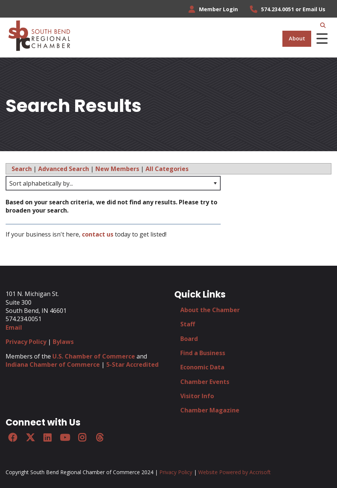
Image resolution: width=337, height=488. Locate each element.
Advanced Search (63, 169)
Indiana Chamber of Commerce (53, 364)
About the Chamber (210, 310)
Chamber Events (204, 382)
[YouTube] (65, 437)
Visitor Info (197, 396)
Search (22, 169)
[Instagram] (82, 437)
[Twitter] (30, 437)
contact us (97, 234)
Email (14, 327)
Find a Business (202, 353)
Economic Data (202, 367)
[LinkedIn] (47, 437)
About (297, 38)
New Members (117, 169)
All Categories (167, 169)
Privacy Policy (26, 342)
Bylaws (63, 342)
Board (189, 339)
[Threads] (99, 437)
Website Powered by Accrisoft (234, 472)
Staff (187, 324)
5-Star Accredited (132, 364)
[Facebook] (13, 437)
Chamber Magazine (209, 410)
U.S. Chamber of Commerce (93, 356)
